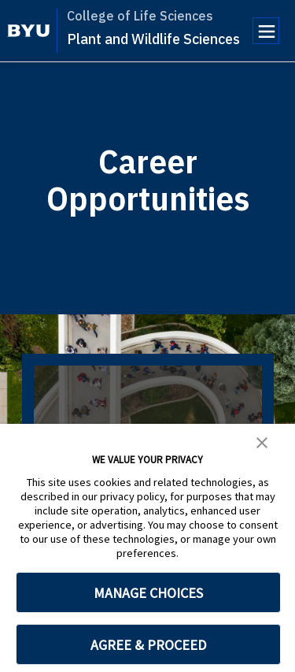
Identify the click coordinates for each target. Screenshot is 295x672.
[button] (261, 441)
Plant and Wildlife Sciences (153, 39)
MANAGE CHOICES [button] (148, 593)
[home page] (28, 31)
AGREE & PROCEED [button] (148, 645)
